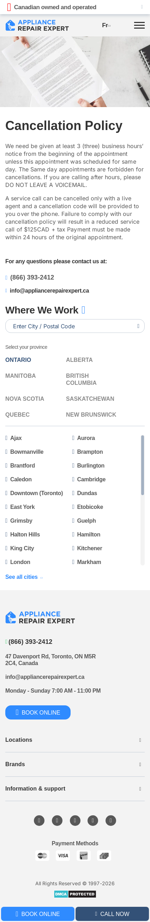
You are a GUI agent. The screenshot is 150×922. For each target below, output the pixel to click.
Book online (38, 913)
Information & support (35, 789)
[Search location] (138, 326)
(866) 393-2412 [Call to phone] (28, 641)
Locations (18, 740)
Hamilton (86, 535)
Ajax (13, 438)
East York (20, 507)
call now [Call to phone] (112, 914)
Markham (86, 562)
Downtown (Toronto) (34, 493)
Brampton (87, 452)
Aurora (83, 438)
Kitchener (87, 548)
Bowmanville (24, 452)
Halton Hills (22, 535)
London (17, 562)
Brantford (20, 466)
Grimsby (18, 521)
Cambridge (89, 479)
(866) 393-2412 (29, 277)
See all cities (23, 577)
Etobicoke (87, 507)
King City (19, 548)
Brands (15, 764)
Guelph (84, 521)
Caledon (18, 479)
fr (106, 25)
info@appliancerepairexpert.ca (47, 291)
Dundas (84, 493)
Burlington (88, 466)
